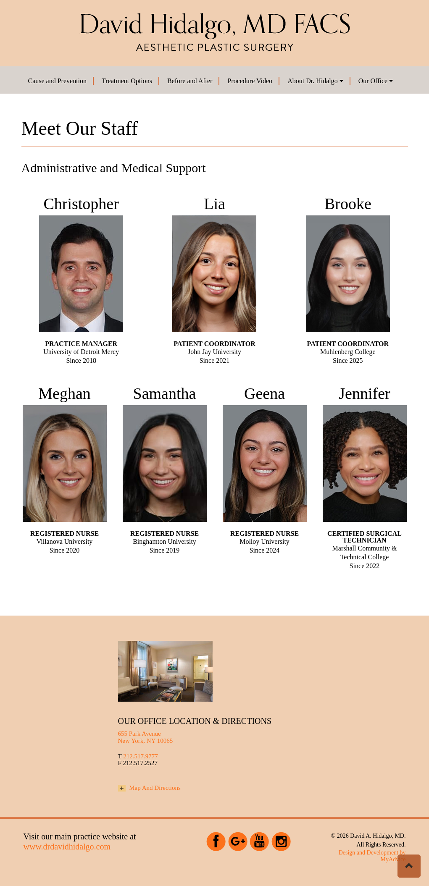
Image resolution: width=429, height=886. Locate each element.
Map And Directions (149, 788)
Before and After (190, 80)
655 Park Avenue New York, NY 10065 (145, 737)
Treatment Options (127, 80)
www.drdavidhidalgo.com (67, 846)
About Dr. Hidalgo (315, 80)
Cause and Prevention (57, 80)
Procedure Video (249, 80)
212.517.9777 (140, 756)
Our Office (375, 80)
